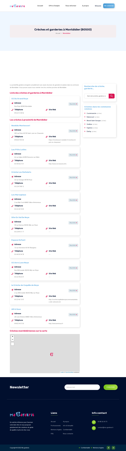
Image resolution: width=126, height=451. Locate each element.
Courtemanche (92, 113)
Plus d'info (73, 104)
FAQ (52, 434)
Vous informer (70, 6)
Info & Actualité (68, 426)
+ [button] (12, 336)
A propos (85, 6)
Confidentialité (67, 430)
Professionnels (56, 426)
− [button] (12, 339)
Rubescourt (91, 117)
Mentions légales (56, 430)
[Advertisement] (63, 65)
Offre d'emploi (54, 6)
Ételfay (89, 131)
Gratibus (90, 124)
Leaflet (62, 372)
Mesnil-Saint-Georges (94, 120)
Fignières (90, 128)
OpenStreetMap (69, 372)
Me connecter (109, 6)
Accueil (40, 6)
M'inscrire (98, 6)
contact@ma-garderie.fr (105, 427)
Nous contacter (68, 434)
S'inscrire (111, 387)
